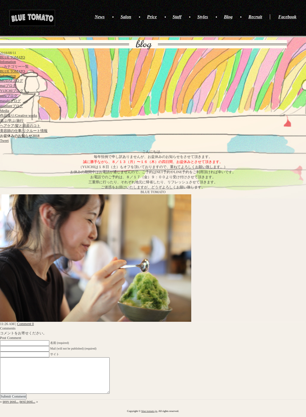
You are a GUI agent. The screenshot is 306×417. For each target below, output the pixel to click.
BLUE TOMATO (32, 18)
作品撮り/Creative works (18, 115)
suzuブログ (8, 96)
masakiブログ (10, 101)
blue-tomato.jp (149, 411)
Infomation (8, 62)
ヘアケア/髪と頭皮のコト (20, 126)
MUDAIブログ (11, 81)
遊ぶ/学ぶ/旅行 (12, 121)
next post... (27, 401)
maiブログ (8, 86)
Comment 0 (25, 324)
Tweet (4, 141)
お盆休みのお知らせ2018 (19, 136)
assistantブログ (11, 106)
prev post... (11, 401)
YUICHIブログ (11, 91)
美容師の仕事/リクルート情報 (24, 131)
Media (4, 111)
